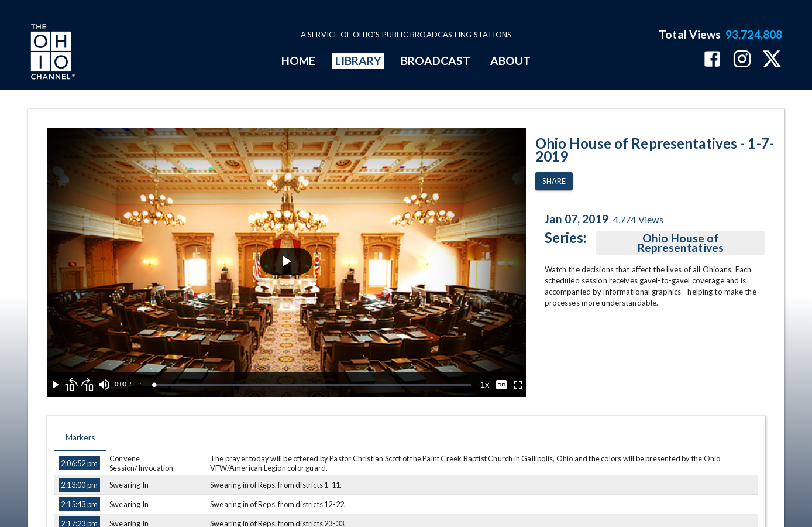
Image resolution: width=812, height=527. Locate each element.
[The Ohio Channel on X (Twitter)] (772, 60)
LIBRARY (358, 60)
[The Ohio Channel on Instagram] (742, 60)
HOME (298, 60)
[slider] (312, 385)
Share (554, 181)
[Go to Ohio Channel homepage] (51, 53)
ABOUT (510, 60)
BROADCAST (436, 60)
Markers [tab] (80, 436)
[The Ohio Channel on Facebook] (712, 60)
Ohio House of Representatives (680, 243)
